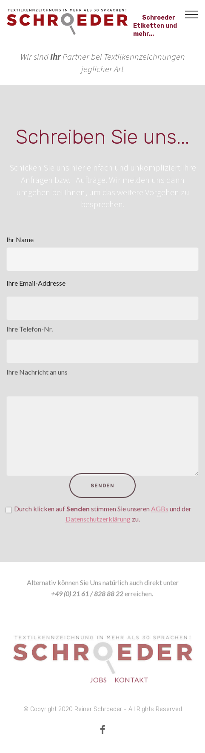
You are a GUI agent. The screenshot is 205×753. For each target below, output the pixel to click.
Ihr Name (20, 239)
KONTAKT (131, 683)
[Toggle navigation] (191, 14)
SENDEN (102, 493)
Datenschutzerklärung (98, 525)
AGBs (159, 515)
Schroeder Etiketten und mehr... (155, 22)
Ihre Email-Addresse (35, 283)
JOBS (98, 683)
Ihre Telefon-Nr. (29, 332)
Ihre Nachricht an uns (37, 375)
